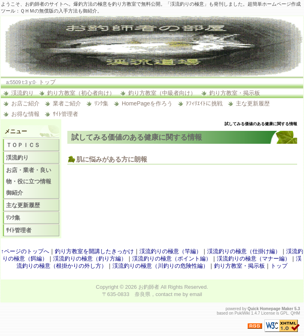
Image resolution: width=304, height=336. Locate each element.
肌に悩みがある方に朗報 (111, 159)
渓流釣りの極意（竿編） (171, 251)
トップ (47, 82)
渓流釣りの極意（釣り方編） (90, 258)
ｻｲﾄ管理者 (65, 114)
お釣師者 (148, 287)
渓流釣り (22, 93)
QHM (295, 313)
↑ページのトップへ (25, 251)
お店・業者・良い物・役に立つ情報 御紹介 (31, 181)
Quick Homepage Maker (270, 309)
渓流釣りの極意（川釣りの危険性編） (160, 265)
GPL (284, 313)
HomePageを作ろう (147, 103)
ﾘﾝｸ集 (101, 103)
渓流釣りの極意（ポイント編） (171, 258)
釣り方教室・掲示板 (234, 93)
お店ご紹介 (25, 103)
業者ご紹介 (67, 103)
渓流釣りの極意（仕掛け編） (244, 251)
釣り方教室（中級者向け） (162, 93)
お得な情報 (25, 114)
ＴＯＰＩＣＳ (23, 145)
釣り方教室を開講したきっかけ (94, 251)
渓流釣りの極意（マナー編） (253, 258)
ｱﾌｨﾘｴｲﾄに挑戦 (204, 103)
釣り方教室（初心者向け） (81, 93)
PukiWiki (242, 313)
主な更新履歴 (253, 103)
